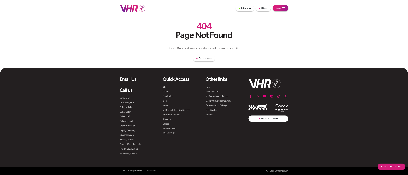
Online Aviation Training (216, 105)
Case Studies (211, 110)
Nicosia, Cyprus (126, 140)
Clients (166, 91)
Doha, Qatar (125, 112)
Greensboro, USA (127, 126)
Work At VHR (168, 133)
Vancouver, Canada (128, 153)
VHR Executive (169, 128)
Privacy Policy (150, 171)
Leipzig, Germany (127, 130)
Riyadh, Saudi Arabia (129, 149)
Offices (166, 124)
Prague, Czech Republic (130, 144)
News (165, 105)
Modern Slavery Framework (218, 101)
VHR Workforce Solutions (217, 96)
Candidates (168, 96)
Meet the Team (212, 91)
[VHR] (133, 8)
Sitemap (209, 115)
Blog (165, 101)
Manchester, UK (127, 135)
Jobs (164, 87)
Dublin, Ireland (126, 121)
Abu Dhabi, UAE (127, 103)
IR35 (208, 87)
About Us (167, 119)
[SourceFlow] (279, 171)
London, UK (125, 98)
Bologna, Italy (126, 107)
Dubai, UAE (125, 116)
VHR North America (171, 115)
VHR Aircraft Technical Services (176, 110)
